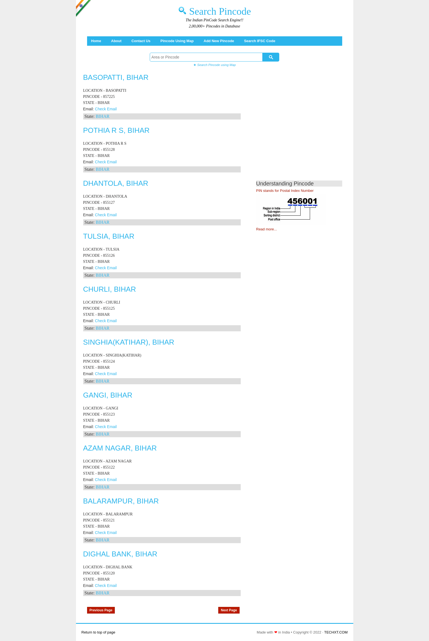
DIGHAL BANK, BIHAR (120, 554)
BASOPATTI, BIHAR (116, 77)
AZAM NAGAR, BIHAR (120, 448)
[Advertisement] (302, 127)
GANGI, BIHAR (108, 395)
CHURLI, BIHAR (109, 289)
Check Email (106, 109)
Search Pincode (220, 11)
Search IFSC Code (259, 41)
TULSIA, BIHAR (108, 236)
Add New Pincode (219, 41)
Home (96, 41)
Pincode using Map (177, 41)
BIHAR (103, 116)
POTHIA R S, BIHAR (116, 130)
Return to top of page (98, 632)
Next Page (229, 610)
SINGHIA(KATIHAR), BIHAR (128, 342)
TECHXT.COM (336, 632)
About (116, 41)
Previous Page (101, 610)
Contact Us (141, 41)
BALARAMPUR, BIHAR (121, 501)
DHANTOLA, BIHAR (115, 183)
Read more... (266, 229)
